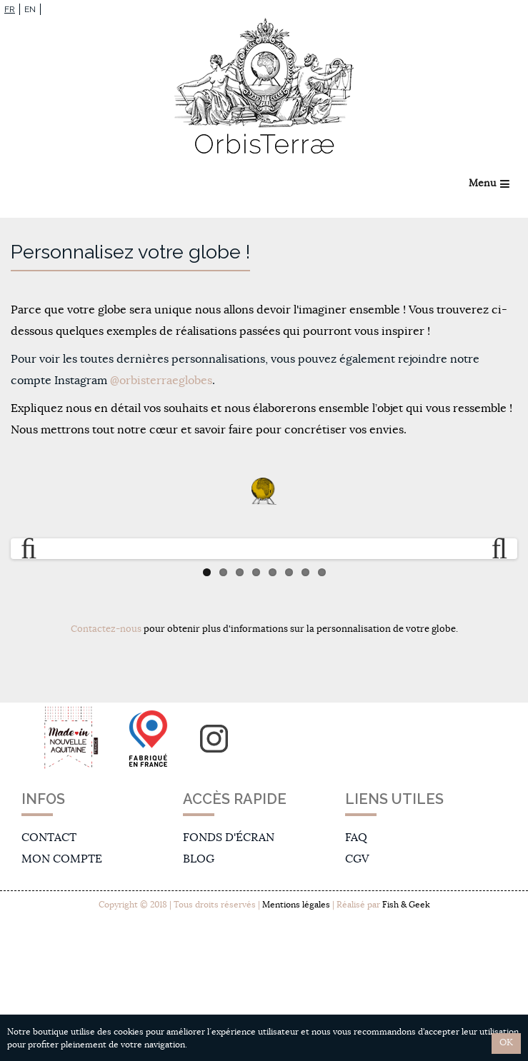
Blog (198, 859)
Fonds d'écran (228, 837)
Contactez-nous (106, 629)
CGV (357, 859)
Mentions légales (296, 904)
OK (506, 1042)
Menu (482, 183)
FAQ (356, 837)
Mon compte (61, 859)
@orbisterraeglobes (161, 380)
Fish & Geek (405, 904)
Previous (35, 549)
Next (493, 549)
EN (30, 9)
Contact (48, 837)
